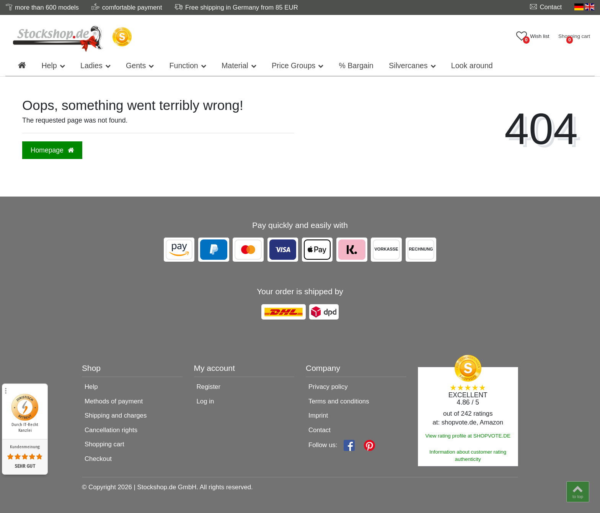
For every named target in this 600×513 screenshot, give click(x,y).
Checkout (98, 458)
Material (235, 65)
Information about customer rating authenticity (467, 455)
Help (49, 65)
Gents (136, 65)
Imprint (318, 415)
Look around (472, 65)
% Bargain (356, 65)
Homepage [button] (52, 150)
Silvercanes (408, 65)
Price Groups (293, 65)
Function (184, 65)
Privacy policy (328, 386)
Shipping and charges (116, 415)
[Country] (584, 7)
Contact (319, 430)
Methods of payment (114, 401)
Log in (205, 401)
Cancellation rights (111, 430)
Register (209, 386)
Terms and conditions (338, 401)
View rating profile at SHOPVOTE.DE (468, 436)
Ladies (91, 65)
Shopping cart (104, 444)
